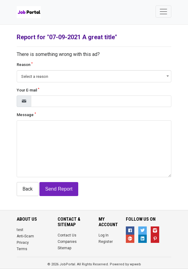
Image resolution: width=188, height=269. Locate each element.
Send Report (58, 188)
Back (27, 189)
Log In (104, 235)
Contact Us (67, 235)
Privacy (23, 242)
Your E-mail (28, 89)
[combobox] (94, 76)
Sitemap (64, 248)
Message (26, 114)
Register (106, 242)
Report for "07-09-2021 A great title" (67, 37)
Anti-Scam (25, 236)
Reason (25, 64)
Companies (67, 242)
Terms (22, 249)
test (20, 230)
